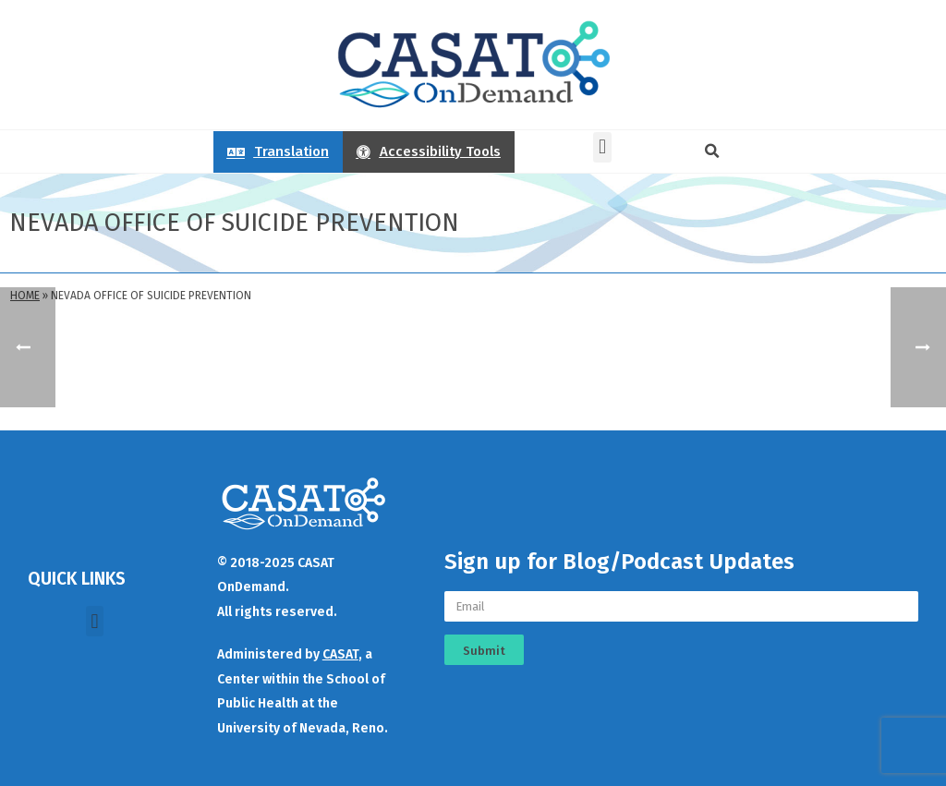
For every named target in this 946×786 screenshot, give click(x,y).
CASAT (340, 654)
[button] (602, 147)
